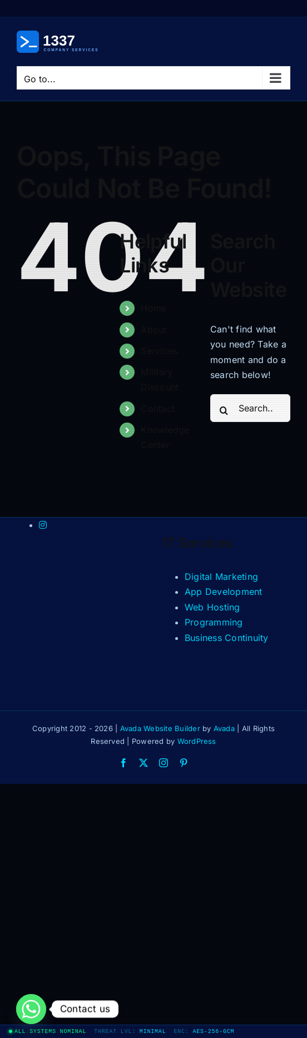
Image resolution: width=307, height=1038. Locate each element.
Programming (214, 622)
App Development (224, 591)
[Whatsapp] (31, 1009)
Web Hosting (212, 607)
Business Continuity (227, 637)
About (153, 329)
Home (153, 308)
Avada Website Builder (160, 728)
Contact (158, 408)
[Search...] (250, 408)
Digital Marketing (221, 576)
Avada (224, 728)
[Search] (224, 410)
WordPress (196, 741)
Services (159, 350)
